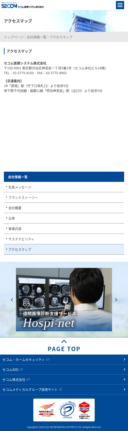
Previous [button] (12, 299)
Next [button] (116, 299)
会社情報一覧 (36, 36)
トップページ (14, 36)
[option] (64, 299)
